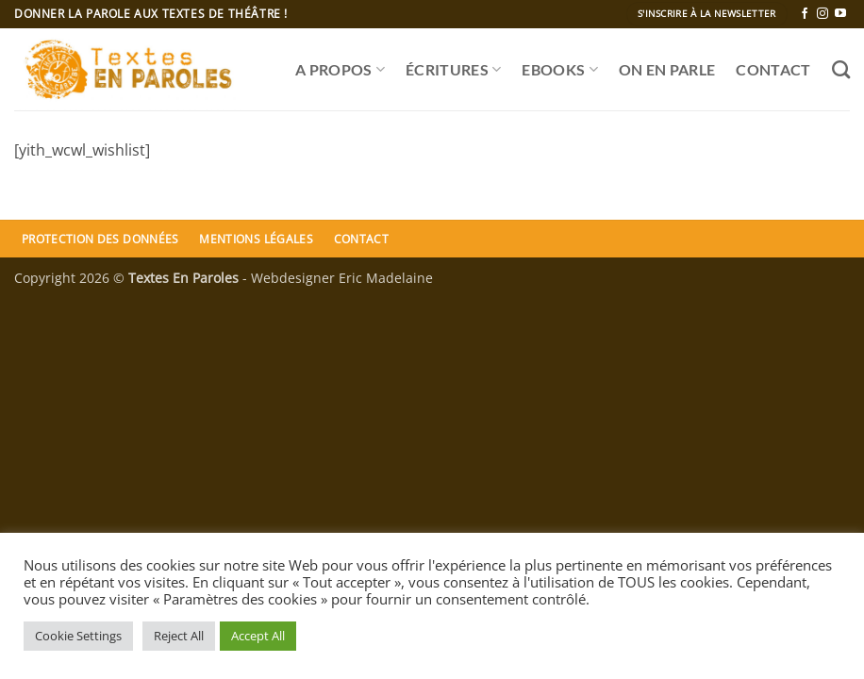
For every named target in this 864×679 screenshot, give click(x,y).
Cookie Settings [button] (78, 635)
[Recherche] (841, 69)
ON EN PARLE (667, 69)
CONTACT (773, 69)
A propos (340, 69)
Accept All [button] (258, 635)
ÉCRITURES (453, 69)
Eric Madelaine (386, 278)
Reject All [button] (179, 635)
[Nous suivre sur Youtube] (840, 14)
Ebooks (559, 69)
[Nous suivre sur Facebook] (804, 14)
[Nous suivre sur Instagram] (822, 14)
